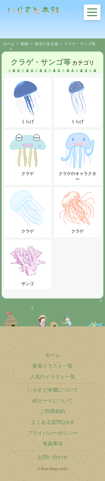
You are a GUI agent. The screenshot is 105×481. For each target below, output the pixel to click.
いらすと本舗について (52, 390)
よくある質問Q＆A (52, 422)
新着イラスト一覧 (52, 366)
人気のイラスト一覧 (52, 377)
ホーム (9, 44)
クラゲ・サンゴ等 (79, 44)
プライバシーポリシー (52, 433)
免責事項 (53, 443)
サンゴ (28, 264)
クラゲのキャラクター (77, 157)
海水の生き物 (46, 44)
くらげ (28, 102)
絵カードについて (52, 401)
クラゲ (28, 154)
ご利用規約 (52, 411)
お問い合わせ (53, 457)
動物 (25, 44)
